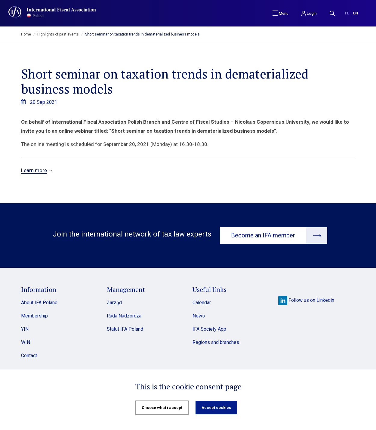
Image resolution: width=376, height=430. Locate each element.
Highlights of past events (58, 34)
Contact (29, 355)
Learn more (34, 170)
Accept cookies (216, 407)
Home (26, 34)
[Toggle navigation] (280, 13)
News (199, 316)
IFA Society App (209, 329)
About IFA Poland (39, 302)
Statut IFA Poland (125, 329)
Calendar (202, 302)
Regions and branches (216, 342)
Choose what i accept (162, 407)
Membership (34, 316)
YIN (25, 329)
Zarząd (114, 302)
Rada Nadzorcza (124, 316)
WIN (25, 342)
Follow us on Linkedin (306, 300)
